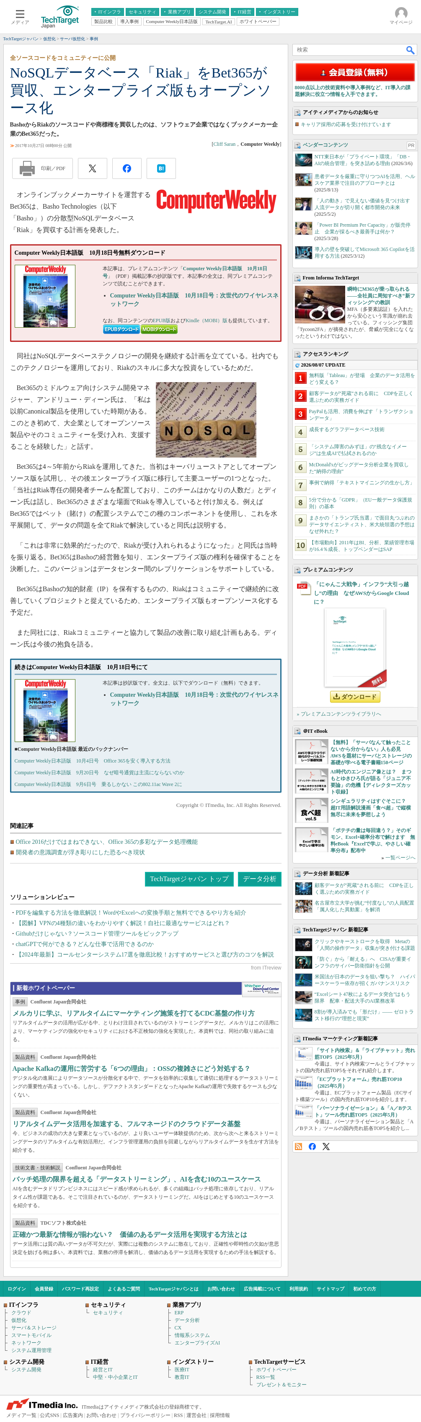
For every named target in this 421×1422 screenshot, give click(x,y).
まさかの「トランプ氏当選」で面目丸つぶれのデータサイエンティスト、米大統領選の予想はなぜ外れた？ (362, 524)
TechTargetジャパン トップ (189, 878)
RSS (298, 1146)
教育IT (182, 1377)
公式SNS (49, 1415)
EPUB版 (162, 320)
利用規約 (298, 1288)
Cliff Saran (224, 144)
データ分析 (259, 878)
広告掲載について (262, 1288)
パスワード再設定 (80, 1288)
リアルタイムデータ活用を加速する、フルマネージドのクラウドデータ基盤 (126, 1123)
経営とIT (103, 1370)
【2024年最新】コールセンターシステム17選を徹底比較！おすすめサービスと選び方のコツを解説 (145, 954)
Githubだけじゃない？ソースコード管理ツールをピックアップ (97, 934)
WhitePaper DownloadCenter (262, 989)
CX (178, 1328)
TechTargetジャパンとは (174, 1288)
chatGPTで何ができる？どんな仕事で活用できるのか (85, 944)
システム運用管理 (31, 1350)
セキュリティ (108, 1313)
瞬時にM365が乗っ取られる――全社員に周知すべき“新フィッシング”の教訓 (381, 295)
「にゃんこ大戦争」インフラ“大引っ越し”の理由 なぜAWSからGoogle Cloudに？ (361, 593)
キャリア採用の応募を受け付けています (346, 124)
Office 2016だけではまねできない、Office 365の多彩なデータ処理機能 (107, 842)
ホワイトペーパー (276, 1370)
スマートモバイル (31, 1335)
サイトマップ (330, 1288)
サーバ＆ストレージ (34, 1328)
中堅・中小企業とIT (115, 1377)
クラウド (21, 1313)
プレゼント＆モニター (281, 1385)
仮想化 (18, 1320)
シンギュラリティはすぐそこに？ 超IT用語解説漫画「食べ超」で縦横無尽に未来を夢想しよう (371, 807)
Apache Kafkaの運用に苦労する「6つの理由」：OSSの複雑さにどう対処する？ (132, 1068)
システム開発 (26, 1370)
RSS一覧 (265, 1377)
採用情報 (220, 1415)
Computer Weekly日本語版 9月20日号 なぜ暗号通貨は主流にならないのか (99, 773)
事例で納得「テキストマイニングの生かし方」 (362, 483)
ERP (179, 1313)
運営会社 (196, 1415)
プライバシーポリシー (145, 1415)
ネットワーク (26, 1343)
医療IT (182, 1370)
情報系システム (192, 1335)
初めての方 (364, 1288)
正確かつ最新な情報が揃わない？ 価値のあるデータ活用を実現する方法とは (130, 1234)
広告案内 (73, 1415)
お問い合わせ (221, 1288)
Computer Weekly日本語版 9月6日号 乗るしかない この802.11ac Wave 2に (98, 784)
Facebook (312, 1146)
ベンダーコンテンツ (325, 145)
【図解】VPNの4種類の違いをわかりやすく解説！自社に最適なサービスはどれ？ (123, 923)
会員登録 (44, 1288)
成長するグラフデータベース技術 (347, 429)
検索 (411, 50)
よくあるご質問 (124, 1288)
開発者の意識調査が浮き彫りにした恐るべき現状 (80, 852)
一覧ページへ (400, 858)
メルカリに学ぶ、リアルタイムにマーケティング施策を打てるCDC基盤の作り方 (134, 1013)
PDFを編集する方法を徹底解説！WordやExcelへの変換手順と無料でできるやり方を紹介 (131, 913)
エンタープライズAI (197, 1343)
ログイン (17, 1288)
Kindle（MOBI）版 (206, 320)
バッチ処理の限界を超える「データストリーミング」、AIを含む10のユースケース (137, 1179)
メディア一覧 (21, 1415)
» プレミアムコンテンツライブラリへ (339, 714)
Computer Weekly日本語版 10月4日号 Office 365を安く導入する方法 (93, 761)
